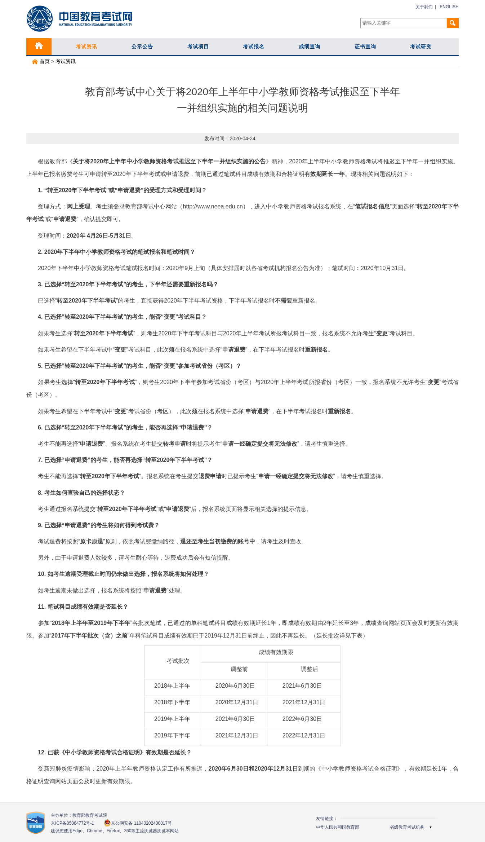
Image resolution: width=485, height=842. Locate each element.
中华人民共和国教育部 (337, 827)
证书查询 (365, 46)
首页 (41, 61)
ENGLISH (449, 6)
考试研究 (421, 46)
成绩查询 (309, 46)
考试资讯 (86, 46)
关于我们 (424, 6)
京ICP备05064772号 (72, 823)
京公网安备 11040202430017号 (138, 823)
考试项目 (198, 46)
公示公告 (142, 46)
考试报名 (253, 46)
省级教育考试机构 (407, 827)
